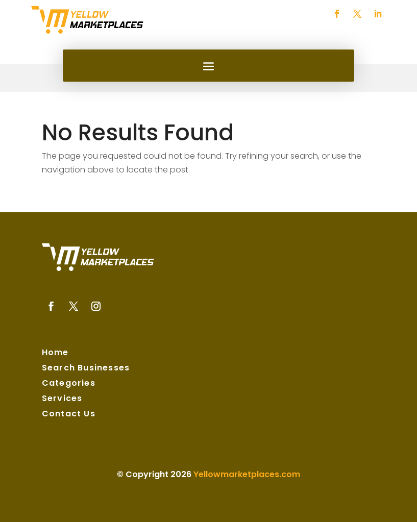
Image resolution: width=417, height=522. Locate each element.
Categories (68, 384)
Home (55, 353)
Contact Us (68, 414)
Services (62, 399)
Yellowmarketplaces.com (246, 474)
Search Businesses (86, 369)
